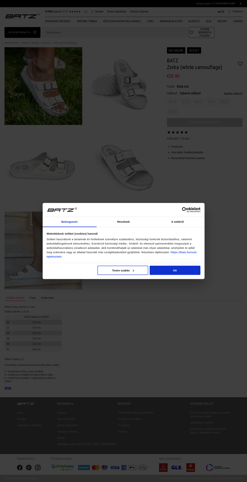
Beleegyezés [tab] (69, 221)
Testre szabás (123, 270)
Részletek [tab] (123, 221)
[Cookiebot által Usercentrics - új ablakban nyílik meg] (184, 210)
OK (175, 270)
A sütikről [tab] (177, 221)
